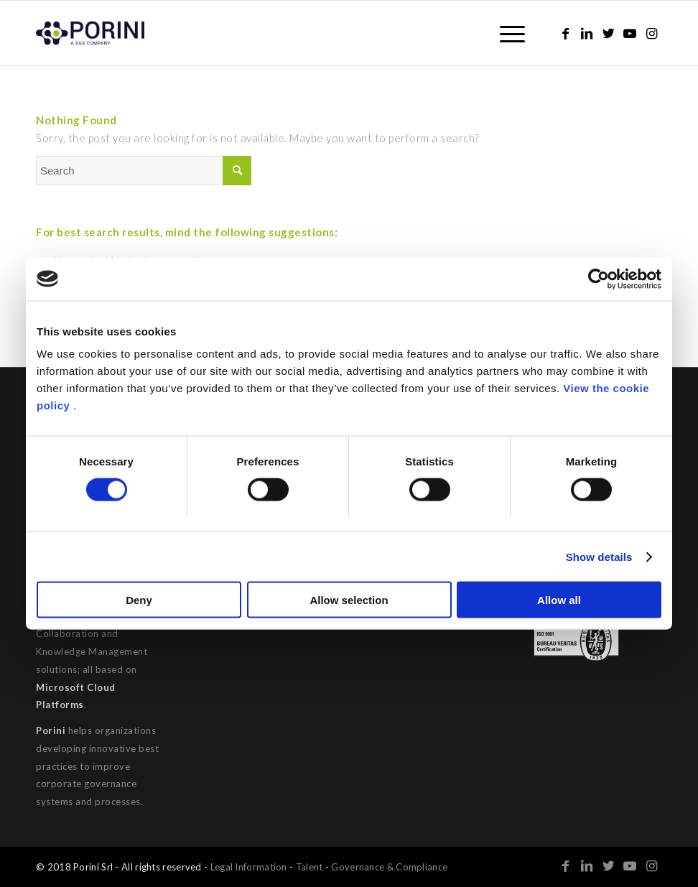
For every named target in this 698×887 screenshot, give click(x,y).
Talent (309, 867)
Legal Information (248, 867)
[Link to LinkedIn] (586, 33)
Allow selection (349, 600)
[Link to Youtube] (630, 33)
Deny (139, 600)
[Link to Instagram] (651, 33)
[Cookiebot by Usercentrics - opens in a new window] (598, 278)
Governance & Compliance (389, 867)
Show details (599, 556)
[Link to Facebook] (565, 33)
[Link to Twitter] (608, 33)
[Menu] (505, 33)
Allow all (559, 600)
